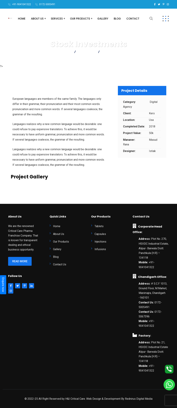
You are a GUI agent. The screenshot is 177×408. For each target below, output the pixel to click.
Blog (117, 18)
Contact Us (59, 264)
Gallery (102, 18)
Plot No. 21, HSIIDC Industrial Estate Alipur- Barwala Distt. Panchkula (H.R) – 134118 (153, 352)
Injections (100, 241)
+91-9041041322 (21, 4)
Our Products (80, 18)
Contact (132, 18)
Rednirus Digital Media (138, 398)
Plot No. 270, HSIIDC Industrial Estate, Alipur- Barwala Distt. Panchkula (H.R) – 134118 (154, 248)
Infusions (100, 249)
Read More (19, 261)
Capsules (100, 234)
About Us (37, 18)
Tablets (99, 226)
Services (57, 18)
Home (21, 18)
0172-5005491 (47, 4)
